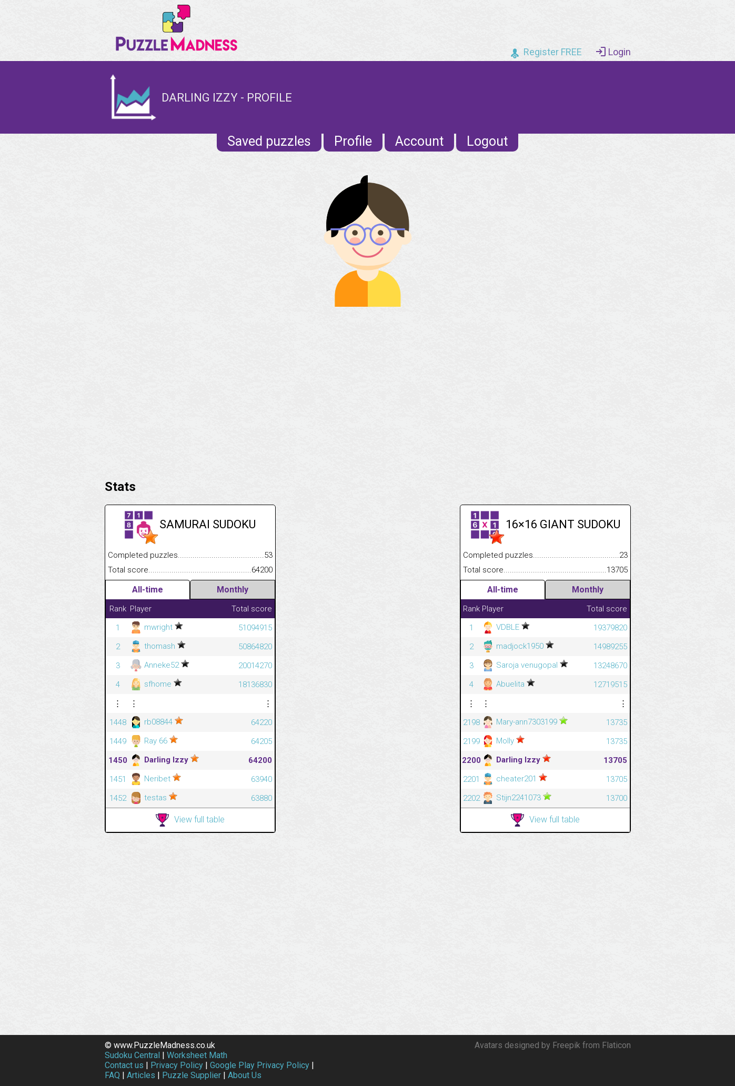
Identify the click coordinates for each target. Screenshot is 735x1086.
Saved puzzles (269, 141)
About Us (244, 1075)
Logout (487, 141)
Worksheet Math (197, 1055)
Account (419, 141)
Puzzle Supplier (191, 1075)
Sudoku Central (132, 1055)
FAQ (112, 1075)
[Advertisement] (368, 390)
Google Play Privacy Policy (259, 1065)
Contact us (124, 1065)
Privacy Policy (176, 1065)
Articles (141, 1075)
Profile (353, 141)
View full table (190, 820)
